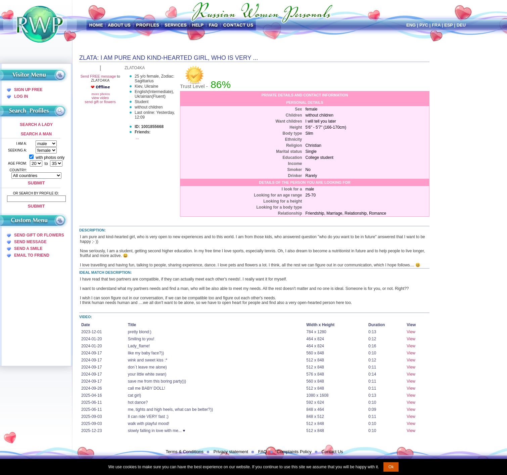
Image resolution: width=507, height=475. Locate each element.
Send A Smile (28, 248)
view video (100, 98)
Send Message (30, 242)
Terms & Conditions (184, 451)
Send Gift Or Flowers (39, 235)
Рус (423, 25)
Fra (436, 25)
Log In (21, 96)
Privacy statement (231, 451)
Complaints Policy (294, 451)
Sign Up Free (28, 89)
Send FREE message (98, 76)
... (137, 137)
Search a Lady (36, 124)
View (411, 332)
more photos (100, 94)
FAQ (262, 451)
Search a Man (36, 134)
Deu (461, 25)
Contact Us (332, 451)
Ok (391, 467)
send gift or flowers (100, 102)
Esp (448, 25)
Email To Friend (31, 255)
